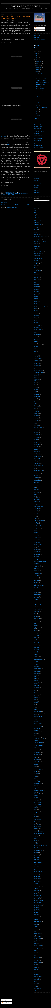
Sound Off (36, 843)
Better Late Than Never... (41, 103)
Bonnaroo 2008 (37, 324)
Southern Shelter (37, 142)
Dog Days (38, 96)
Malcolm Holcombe (38, 668)
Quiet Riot (36, 771)
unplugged (36, 940)
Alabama (36, 229)
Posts (36, 27)
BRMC (35, 341)
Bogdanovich (36, 315)
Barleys (35, 267)
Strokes (35, 867)
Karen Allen (36, 614)
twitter (35, 931)
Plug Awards (36, 759)
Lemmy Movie (37, 639)
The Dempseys (37, 897)
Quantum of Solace (38, 769)
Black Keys (36, 301)
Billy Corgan (36, 291)
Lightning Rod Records (39, 651)
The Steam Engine (38, 145)
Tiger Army (36, 919)
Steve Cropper (37, 854)
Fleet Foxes (36, 489)
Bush (35, 348)
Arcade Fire (36, 246)
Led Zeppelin (36, 635)
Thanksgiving (37, 890)
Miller (35, 688)
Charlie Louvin (37, 363)
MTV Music (36, 706)
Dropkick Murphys (38, 460)
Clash (35, 382)
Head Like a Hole (37, 540)
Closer (35, 384)
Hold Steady (36, 549)
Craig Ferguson (37, 396)
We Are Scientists (37, 965)
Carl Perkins (36, 356)
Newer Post (3, 204)
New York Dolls (37, 728)
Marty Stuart (36, 673)
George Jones (37, 508)
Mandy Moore (37, 671)
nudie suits (36, 740)
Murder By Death (37, 711)
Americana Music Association (40, 241)
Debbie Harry (37, 429)
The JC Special (39, 94)
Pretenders (36, 764)
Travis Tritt (36, 929)
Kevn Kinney (36, 621)
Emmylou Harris (37, 473)
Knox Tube (36, 187)
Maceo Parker (37, 666)
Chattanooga (36, 367)
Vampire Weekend (38, 945)
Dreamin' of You (37, 454)
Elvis (35, 472)
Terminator (36, 888)
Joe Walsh (36, 596)
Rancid (35, 778)
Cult (34, 401)
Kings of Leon (37, 627)
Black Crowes (37, 296)
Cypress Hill (36, 405)
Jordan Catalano (37, 604)
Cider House (36, 379)
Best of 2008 (36, 275)
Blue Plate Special (9, 193)
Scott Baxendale (37, 819)
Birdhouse (36, 293)
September (38, 67)
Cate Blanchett (37, 360)
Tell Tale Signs (37, 881)
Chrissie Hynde (37, 377)
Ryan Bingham (37, 812)
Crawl (35, 398)
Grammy (36, 518)
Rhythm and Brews (38, 793)
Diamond (36, 439)
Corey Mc (36, 180)
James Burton (37, 570)
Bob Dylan (36, 313)
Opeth (35, 747)
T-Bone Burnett (37, 876)
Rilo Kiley (36, 797)
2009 (36, 57)
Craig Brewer (36, 394)
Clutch (35, 386)
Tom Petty (36, 924)
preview (35, 766)
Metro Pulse (36, 190)
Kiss (35, 628)
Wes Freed (36, 969)
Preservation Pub (37, 762)
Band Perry (36, 263)
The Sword (36, 910)
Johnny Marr (36, 602)
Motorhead (36, 702)
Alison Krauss (37, 234)
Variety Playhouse (38, 948)
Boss (35, 332)
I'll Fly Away (36, 556)
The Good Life (37, 898)
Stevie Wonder (37, 861)
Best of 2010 (36, 279)
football (35, 494)
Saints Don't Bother (25, 6)
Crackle (35, 182)
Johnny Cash (36, 601)
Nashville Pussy (37, 723)
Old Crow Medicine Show (39, 744)
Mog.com (36, 695)
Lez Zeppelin (36, 649)
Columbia (36, 389)
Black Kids (36, 303)
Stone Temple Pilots (38, 862)
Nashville (36, 721)
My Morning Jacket (38, 716)
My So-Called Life (37, 718)
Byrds (35, 351)
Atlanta (35, 250)
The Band (36, 891)
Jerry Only (36, 582)
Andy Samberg (37, 244)
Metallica (36, 683)
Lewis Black (36, 647)
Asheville (36, 248)
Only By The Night (38, 745)
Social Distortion (37, 836)
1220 (35, 210)
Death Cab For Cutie (38, 427)
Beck (35, 272)
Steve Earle (36, 855)
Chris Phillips (36, 374)
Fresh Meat (36, 499)
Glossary (36, 513)
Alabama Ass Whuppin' (39, 124)
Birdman (35, 294)
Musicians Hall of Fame (39, 713)
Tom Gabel (36, 923)
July (37, 71)
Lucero (35, 663)
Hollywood (36, 45)
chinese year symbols (38, 372)
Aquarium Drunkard (38, 126)
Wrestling (36, 983)
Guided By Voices (37, 525)
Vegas (35, 47)
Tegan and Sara (37, 879)
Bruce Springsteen (38, 344)
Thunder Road (37, 916)
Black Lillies (36, 305)
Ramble (35, 776)
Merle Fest (36, 680)
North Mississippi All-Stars (39, 738)
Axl (34, 256)
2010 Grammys (37, 219)
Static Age (36, 852)
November (38, 63)
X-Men (35, 986)
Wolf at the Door (37, 976)
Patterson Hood (37, 754)
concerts (35, 392)
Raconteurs (36, 773)
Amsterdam (36, 243)
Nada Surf (36, 719)
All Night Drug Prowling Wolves (40, 236)
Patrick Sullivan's (37, 752)
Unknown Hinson (37, 938)
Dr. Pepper (36, 453)
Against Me (36, 227)
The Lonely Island (37, 902)
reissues (35, 787)
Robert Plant (36, 799)
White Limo (36, 971)
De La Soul (36, 425)
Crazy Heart (36, 399)
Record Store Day (37, 783)
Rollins (35, 807)
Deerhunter (36, 430)
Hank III (35, 534)
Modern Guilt (36, 694)
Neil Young (36, 725)
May (37, 111)
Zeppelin (36, 990)
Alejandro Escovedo (38, 231)
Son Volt (35, 840)
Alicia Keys (36, 232)
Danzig (35, 408)
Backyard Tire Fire (38, 258)
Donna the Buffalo (38, 448)
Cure (35, 403)
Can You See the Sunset (39, 131)
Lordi (35, 657)
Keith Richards (37, 618)
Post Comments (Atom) (12, 207)
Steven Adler (36, 859)
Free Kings (38, 76)
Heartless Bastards (38, 544)
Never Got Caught (38, 726)
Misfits (35, 690)
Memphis (36, 678)
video (35, 953)
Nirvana (35, 733)
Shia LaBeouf (37, 824)
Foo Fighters (36, 492)
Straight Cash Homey (38, 194)
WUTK (35, 984)
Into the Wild (36, 565)
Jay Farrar (36, 577)
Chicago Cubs (37, 368)
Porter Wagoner (37, 761)
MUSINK (36, 714)
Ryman (35, 814)
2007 (36, 118)
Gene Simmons (37, 504)
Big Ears (35, 282)
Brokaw (35, 343)
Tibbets (35, 917)
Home (16, 204)
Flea (35, 487)
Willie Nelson (36, 974)
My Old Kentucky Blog (38, 138)
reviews (35, 792)
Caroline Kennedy (37, 358)
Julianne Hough (37, 608)
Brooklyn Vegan (37, 128)
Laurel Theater (37, 633)
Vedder (35, 952)
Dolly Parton (36, 446)
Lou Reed (36, 661)
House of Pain (37, 551)
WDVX (5, 194)
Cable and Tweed (37, 130)
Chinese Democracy (38, 370)
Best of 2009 (36, 277)
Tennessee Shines (38, 885)
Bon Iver (35, 317)
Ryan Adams (36, 811)
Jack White (36, 568)
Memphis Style (39, 73)
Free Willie (36, 497)
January (38, 115)
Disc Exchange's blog (38, 135)
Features (36, 484)
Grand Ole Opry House (39, 520)
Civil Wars (36, 380)
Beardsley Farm (37, 270)
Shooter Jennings (37, 826)
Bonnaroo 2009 (37, 325)
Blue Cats (36, 310)
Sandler (35, 816)
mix (34, 692)
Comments (37, 30)
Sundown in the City (38, 871)
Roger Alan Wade (37, 804)
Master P (36, 675)
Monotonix (36, 697)
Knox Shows (36, 185)
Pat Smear (36, 750)
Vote (35, 959)
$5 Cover (36, 208)
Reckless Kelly (37, 781)
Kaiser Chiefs (37, 611)
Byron (35, 353)
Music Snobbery (37, 136)
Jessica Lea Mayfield (38, 585)
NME (35, 735)
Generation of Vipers (38, 506)
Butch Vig (36, 349)
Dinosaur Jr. (36, 441)
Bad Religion (36, 260)
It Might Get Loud (37, 566)
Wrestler (35, 981)
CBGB (35, 361)
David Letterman (37, 422)
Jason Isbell (36, 575)
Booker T (36, 331)
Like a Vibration (37, 652)
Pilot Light (36, 757)
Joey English (36, 597)
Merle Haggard (37, 682)
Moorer (35, 699)
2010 (36, 55)
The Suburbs (36, 909)
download (36, 449)
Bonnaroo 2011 (37, 327)
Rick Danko (36, 795)
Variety (35, 947)
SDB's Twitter (37, 37)
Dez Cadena (36, 437)
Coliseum (36, 387)
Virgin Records (37, 957)
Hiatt (35, 547)
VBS (35, 950)
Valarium (36, 943)
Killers (35, 623)
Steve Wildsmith (37, 192)
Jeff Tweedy (36, 578)
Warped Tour (36, 960)
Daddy (8, 144)
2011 (36, 53)
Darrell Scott (36, 413)
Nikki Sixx (36, 730)
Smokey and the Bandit (39, 833)
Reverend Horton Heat (39, 790)
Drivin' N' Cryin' (37, 458)
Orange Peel (36, 749)
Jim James (36, 589)
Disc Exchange (37, 444)
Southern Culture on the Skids (40, 845)
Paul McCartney (37, 756)
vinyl (35, 955)
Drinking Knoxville (37, 183)
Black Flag (36, 298)
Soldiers (35, 838)
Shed (35, 823)
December (38, 61)
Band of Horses (37, 262)
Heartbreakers (37, 542)
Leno (35, 640)
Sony (35, 842)
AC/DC (35, 226)
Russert (35, 809)
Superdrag (36, 874)
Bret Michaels (37, 334)
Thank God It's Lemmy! (41, 84)
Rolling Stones (37, 805)
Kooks (35, 632)
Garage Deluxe (37, 501)
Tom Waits (36, 926)
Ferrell (35, 485)
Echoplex (36, 466)
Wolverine (36, 978)
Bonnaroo (36, 322)
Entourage (36, 475)
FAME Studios (37, 482)
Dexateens (36, 435)
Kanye (35, 613)
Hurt (35, 552)
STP (35, 864)
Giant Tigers (36, 510)
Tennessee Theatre (38, 886)
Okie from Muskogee (38, 742)
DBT (35, 423)
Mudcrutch (36, 709)
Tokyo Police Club (37, 921)
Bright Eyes (36, 339)
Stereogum (36, 143)
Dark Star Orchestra (38, 411)
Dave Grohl (36, 415)
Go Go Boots (36, 515)
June (37, 109)
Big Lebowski (37, 284)
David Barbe (36, 418)
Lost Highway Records (39, 659)
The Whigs (36, 912)
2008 (36, 59)
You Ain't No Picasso (38, 147)
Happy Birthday (37, 535)
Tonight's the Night (40, 88)
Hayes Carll (36, 539)
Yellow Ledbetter (37, 988)
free (34, 496)
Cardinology (36, 355)
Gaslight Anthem (37, 503)
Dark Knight (36, 410)
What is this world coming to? (42, 82)
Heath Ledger (37, 546)
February (38, 113)
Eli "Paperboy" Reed (38, 470)
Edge (35, 468)
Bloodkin (36, 308)
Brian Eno (36, 336)
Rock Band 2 (36, 800)
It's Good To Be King (40, 90)
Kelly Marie (36, 620)
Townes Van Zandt (38, 928)
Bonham (35, 320)
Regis (35, 785)
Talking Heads (37, 878)
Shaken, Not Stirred (40, 100)
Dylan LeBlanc (37, 463)
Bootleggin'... (39, 74)
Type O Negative (37, 933)
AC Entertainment (37, 224)
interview (36, 563)
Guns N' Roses (37, 528)
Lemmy (35, 637)
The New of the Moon (38, 904)
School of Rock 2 (37, 818)
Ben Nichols (36, 274)
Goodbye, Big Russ (40, 92)
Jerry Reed (36, 583)
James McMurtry (37, 571)
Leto (35, 644)
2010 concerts (37, 217)
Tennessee (36, 883)
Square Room (37, 848)
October (38, 65)
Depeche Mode (37, 434)
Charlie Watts (37, 365)
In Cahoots (36, 558)
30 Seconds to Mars (38, 220)
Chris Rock (36, 375)
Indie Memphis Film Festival (40, 561)
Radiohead (36, 774)
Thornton (36, 914)
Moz (35, 704)
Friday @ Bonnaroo (40, 101)
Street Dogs (36, 866)
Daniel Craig (36, 406)
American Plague (37, 239)
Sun (34, 869)
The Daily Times (37, 895)
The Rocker (36, 907)
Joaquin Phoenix (37, 594)
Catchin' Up (38, 86)
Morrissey (36, 701)
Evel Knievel (36, 477)
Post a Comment (4, 202)
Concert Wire (36, 178)
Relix (35, 788)
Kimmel (35, 625)
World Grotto (3, 136)
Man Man (36, 669)
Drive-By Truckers (37, 456)
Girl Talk (35, 511)
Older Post (29, 204)
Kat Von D (36, 616)
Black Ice (36, 300)
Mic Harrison (36, 687)
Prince (35, 768)
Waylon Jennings (37, 962)
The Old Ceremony (38, 905)
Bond (35, 318)
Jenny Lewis (36, 580)
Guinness (36, 527)
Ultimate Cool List (37, 936)
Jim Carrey (36, 587)
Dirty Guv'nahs (37, 442)
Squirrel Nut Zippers (38, 850)
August (38, 69)
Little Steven (36, 656)
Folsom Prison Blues (38, 491)
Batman (35, 269)
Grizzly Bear (36, 523)
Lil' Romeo (36, 654)
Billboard (36, 289)
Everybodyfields (37, 480)
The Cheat (36, 893)
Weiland (35, 967)
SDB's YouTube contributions (40, 39)
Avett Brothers (37, 255)
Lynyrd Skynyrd (37, 664)
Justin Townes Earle (20, 193)
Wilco (35, 972)
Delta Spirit (36, 432)
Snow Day (36, 835)
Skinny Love (36, 828)
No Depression (37, 737)
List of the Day (37, 188)
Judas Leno (36, 606)
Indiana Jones (37, 559)
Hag (35, 530)
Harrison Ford (37, 537)
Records (5, 190)
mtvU (35, 707)
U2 (34, 935)
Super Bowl (36, 873)
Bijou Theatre (37, 287)
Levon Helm (36, 645)
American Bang (37, 238)
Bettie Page (36, 281)
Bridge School (37, 337)
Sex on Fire (36, 821)
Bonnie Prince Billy (38, 329)
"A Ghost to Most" (37, 207)
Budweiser (36, 346)
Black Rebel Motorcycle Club (40, 306)
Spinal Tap (36, 847)
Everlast (35, 478)
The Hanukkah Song (38, 900)
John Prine (36, 599)
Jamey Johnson (37, 573)
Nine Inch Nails (37, 731)
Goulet (35, 516)
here (24, 27)
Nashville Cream (37, 140)
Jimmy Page (36, 592)
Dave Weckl (36, 417)
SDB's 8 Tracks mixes (38, 35)
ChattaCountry (37, 133)
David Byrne (36, 420)
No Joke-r (38, 98)
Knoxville (36, 630)
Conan (35, 391)
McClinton (36, 676)
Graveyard (36, 522)
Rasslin (35, 780)
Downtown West (37, 451)
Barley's (35, 265)
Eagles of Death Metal (38, 465)
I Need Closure (37, 554)
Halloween (36, 532)
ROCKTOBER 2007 (38, 802)
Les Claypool (36, 642)
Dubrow (35, 461)
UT (34, 941)
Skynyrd (35, 830)
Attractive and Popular (38, 251)
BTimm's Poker (37, 176)
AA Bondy (36, 222)
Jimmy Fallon (37, 590)
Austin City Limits (37, 253)
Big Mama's (36, 286)
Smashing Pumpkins (38, 831)
